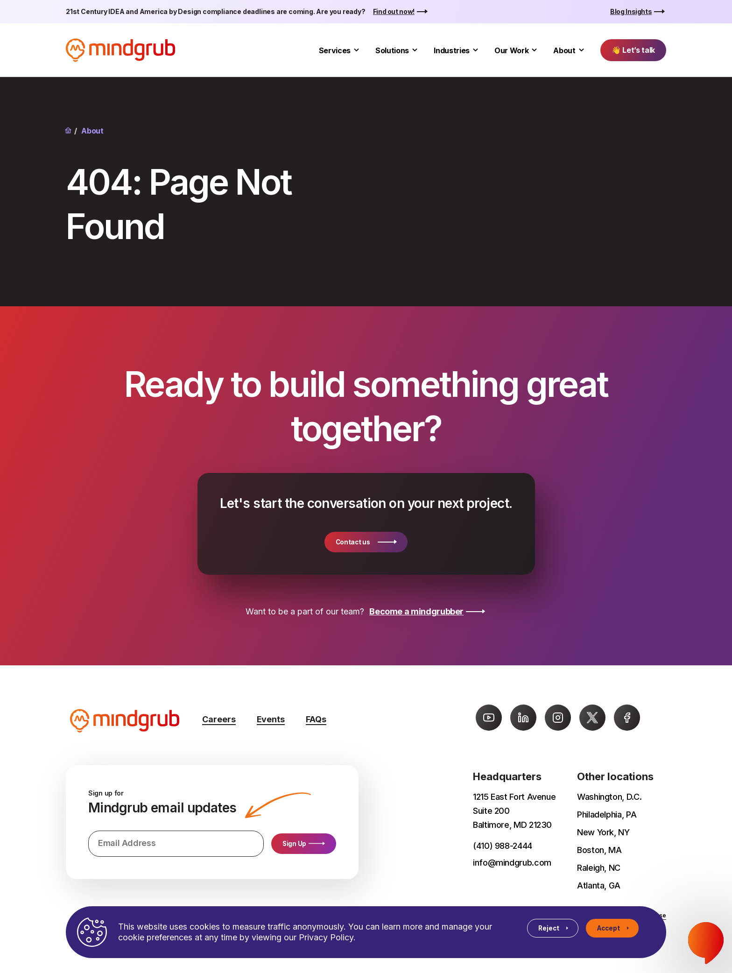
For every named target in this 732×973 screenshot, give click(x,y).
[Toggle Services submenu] (356, 50)
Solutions (392, 50)
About (564, 50)
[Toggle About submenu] (581, 50)
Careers (219, 719)
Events (271, 719)
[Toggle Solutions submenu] (415, 50)
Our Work (511, 50)
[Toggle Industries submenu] (475, 50)
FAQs (316, 719)
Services (335, 50)
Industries (452, 50)
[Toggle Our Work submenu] (534, 50)
